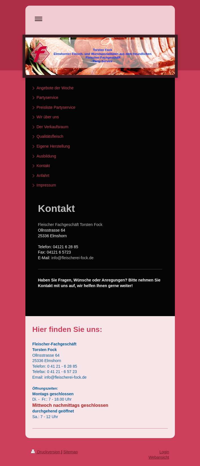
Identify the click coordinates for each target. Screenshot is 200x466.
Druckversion (46, 452)
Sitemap (70, 452)
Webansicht (159, 457)
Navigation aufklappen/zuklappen (100, 19)
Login (164, 452)
